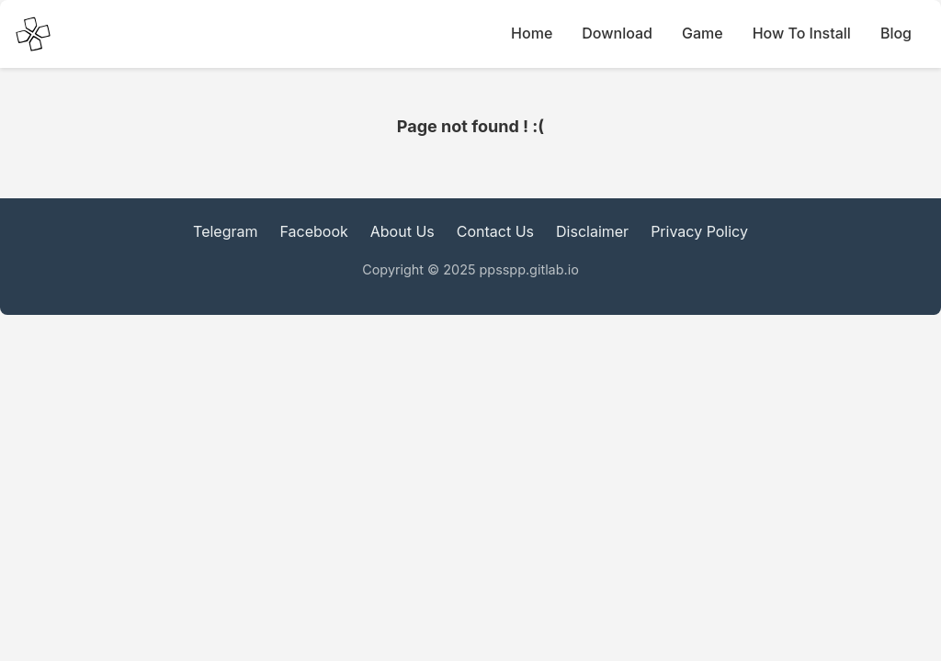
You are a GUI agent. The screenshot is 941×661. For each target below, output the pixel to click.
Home (531, 33)
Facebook (314, 231)
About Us (402, 231)
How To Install (802, 33)
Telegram (225, 231)
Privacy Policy (699, 231)
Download (617, 33)
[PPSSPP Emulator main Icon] (33, 34)
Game (702, 33)
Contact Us (495, 231)
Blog (896, 33)
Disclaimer (592, 231)
